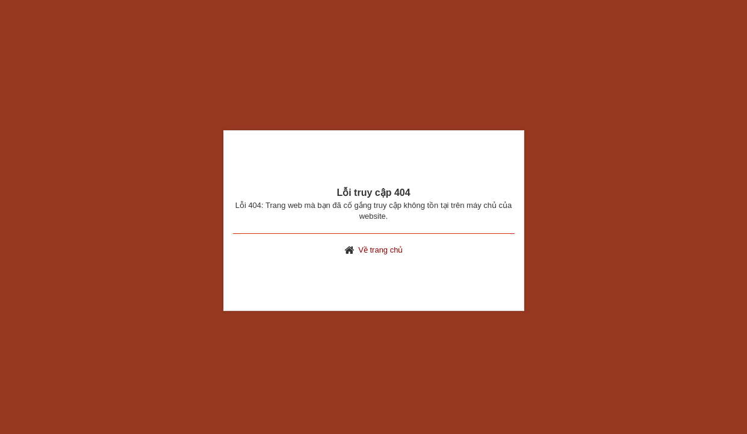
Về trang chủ (380, 249)
